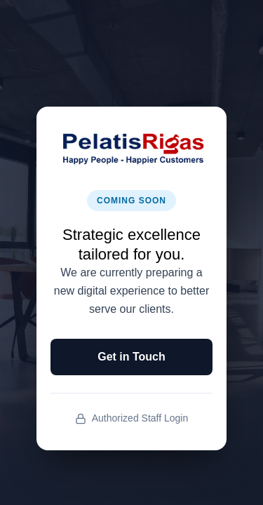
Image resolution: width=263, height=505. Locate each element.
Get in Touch (131, 357)
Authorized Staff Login (132, 418)
